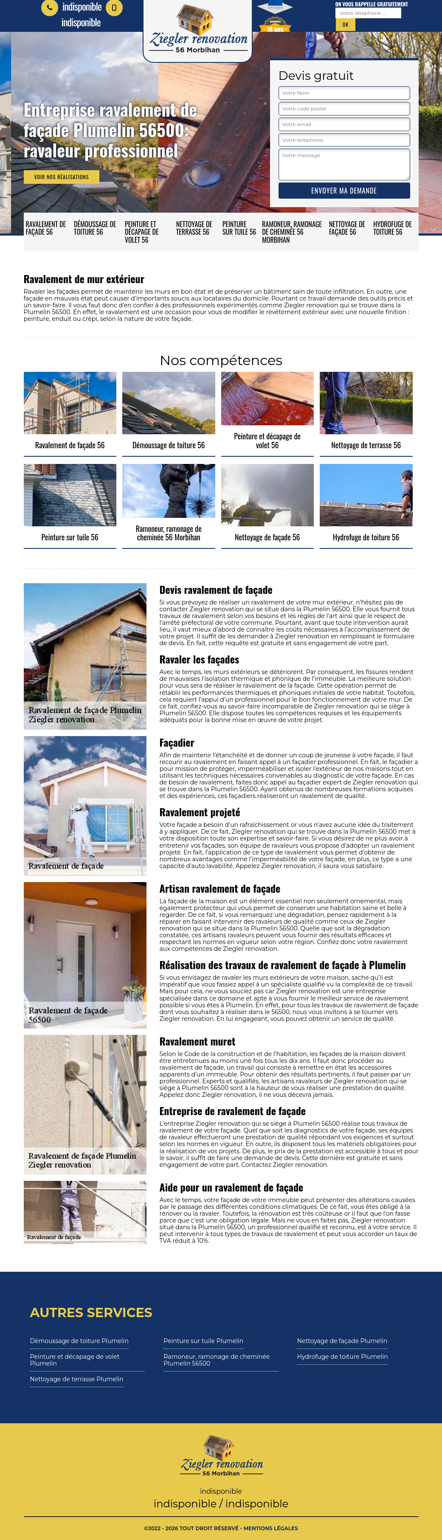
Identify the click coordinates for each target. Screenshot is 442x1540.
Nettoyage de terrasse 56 (194, 228)
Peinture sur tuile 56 (239, 228)
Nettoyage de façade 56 (347, 228)
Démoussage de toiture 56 (95, 228)
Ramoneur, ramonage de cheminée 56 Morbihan (292, 232)
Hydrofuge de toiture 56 (392, 228)
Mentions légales (271, 1528)
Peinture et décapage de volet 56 (142, 232)
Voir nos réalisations (61, 176)
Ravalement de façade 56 (46, 228)
